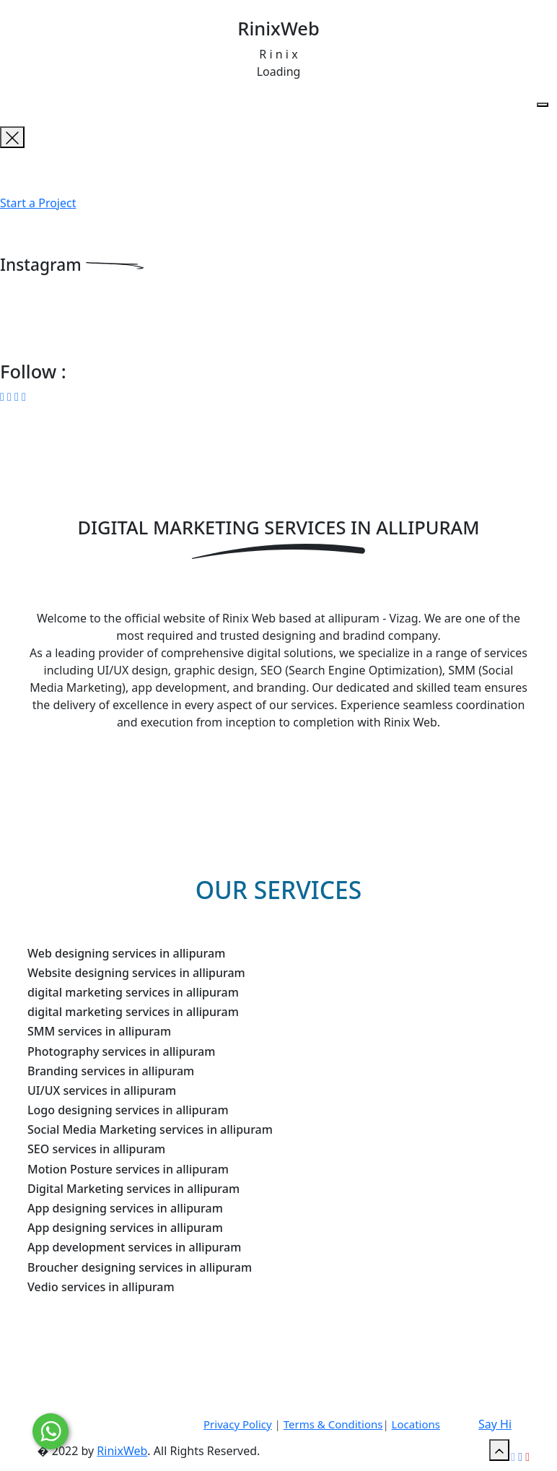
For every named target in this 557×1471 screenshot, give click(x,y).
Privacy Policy (237, 1424)
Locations (416, 1424)
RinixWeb (122, 1451)
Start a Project (38, 203)
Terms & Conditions (333, 1424)
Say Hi (495, 1424)
